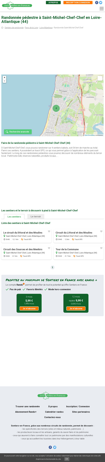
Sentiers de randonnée (14, 28)
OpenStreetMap (89, 135)
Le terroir (36, 216)
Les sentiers (14, 216)
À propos (53, 2)
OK (66, 459)
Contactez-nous (52, 417)
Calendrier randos (54, 412)
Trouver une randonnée (27, 406)
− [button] (4, 81)
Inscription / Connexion (78, 406)
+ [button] (4, 77)
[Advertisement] (52, 52)
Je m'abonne (29, 308)
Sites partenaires (81, 412)
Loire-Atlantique (45, 28)
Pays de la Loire (31, 28)
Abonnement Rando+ (25, 412)
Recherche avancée (19, 131)
